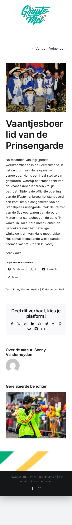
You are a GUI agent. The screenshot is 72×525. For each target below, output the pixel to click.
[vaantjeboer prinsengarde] (36, 87)
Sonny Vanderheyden (25, 289)
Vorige (40, 48)
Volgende (56, 48)
